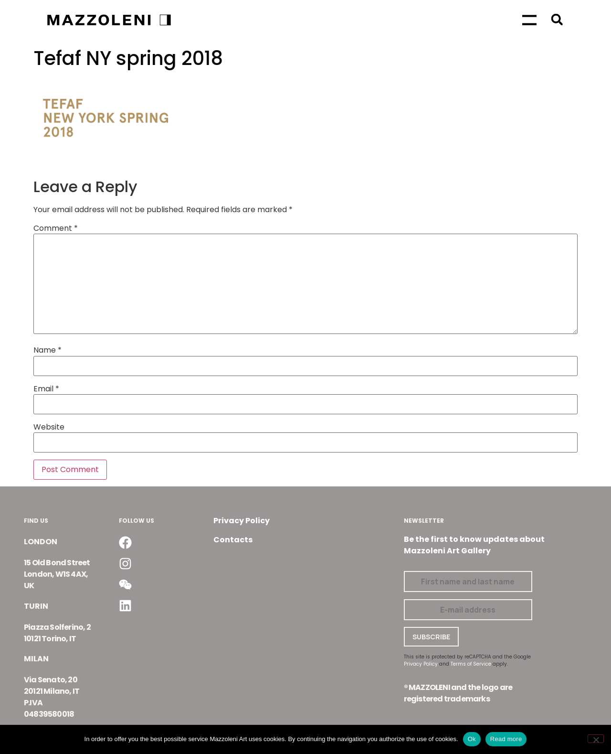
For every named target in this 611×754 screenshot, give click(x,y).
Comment (55, 228)
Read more (506, 739)
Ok (472, 739)
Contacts (233, 539)
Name (47, 350)
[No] (596, 738)
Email (46, 389)
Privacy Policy (241, 520)
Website (48, 427)
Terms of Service (471, 664)
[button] (557, 19)
